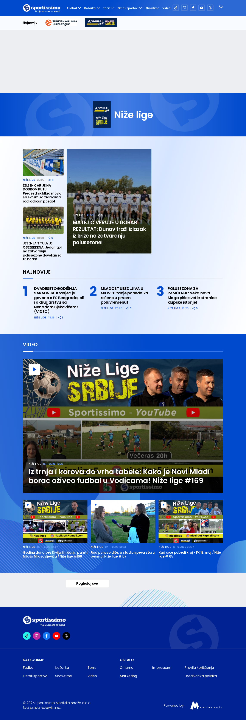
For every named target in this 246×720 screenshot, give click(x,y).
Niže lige (79, 215)
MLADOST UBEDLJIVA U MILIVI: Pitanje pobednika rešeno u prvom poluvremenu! (124, 295)
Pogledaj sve (87, 583)
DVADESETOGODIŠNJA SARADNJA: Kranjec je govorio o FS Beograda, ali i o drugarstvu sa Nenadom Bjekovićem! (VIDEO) (59, 300)
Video (166, 8)
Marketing (128, 676)
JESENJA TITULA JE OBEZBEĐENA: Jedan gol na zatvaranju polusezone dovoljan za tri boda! (42, 251)
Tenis (108, 8)
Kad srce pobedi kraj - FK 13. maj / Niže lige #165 (190, 554)
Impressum (161, 668)
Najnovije (30, 23)
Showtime (152, 8)
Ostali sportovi (130, 8)
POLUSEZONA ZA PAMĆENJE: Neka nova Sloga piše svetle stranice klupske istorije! (192, 295)
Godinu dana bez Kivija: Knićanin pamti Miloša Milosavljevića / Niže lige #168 (55, 554)
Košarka (92, 8)
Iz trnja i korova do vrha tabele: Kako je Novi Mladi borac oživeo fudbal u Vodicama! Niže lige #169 (119, 476)
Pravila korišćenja (199, 668)
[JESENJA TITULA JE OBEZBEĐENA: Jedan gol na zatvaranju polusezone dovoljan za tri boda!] (43, 220)
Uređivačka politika (200, 676)
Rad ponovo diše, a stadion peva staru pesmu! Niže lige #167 (123, 554)
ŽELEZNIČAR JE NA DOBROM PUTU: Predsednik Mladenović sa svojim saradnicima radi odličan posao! (42, 194)
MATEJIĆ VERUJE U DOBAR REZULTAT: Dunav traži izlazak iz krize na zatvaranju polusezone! (109, 232)
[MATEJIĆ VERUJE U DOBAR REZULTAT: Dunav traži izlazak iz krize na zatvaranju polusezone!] (109, 201)
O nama (126, 668)
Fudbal (74, 8)
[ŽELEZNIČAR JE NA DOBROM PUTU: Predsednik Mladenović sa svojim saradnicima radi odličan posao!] (43, 162)
